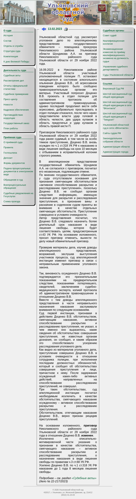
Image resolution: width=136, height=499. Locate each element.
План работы (11, 128)
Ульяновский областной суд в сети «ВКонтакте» (116, 126)
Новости (8, 104)
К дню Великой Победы (16, 61)
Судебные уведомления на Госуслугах (18, 195)
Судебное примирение (16, 94)
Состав (7, 40)
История (8, 35)
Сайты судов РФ (112, 133)
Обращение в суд (13, 179)
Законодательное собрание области (113, 140)
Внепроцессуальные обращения (15, 186)
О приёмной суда (13, 142)
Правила (8, 147)
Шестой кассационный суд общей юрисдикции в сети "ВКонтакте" (117, 105)
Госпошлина (10, 152)
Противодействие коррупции (13, 116)
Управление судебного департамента (115, 68)
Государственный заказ (16, 123)
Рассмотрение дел (14, 80)
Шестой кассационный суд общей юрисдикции (117, 95)
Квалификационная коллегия (113, 42)
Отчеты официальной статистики (15, 87)
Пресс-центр (10, 99)
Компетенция (11, 56)
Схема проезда (12, 201)
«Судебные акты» (84, 478)
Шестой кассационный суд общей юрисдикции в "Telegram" (117, 116)
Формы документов (14, 163)
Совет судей (109, 35)
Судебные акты (12, 75)
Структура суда (12, 51)
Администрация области (116, 146)
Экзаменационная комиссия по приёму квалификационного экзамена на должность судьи (116, 55)
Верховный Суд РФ (113, 88)
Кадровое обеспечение (16, 109)
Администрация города (115, 152)
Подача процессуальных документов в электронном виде (18, 171)
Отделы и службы (13, 46)
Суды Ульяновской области (118, 75)
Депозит (8, 158)
